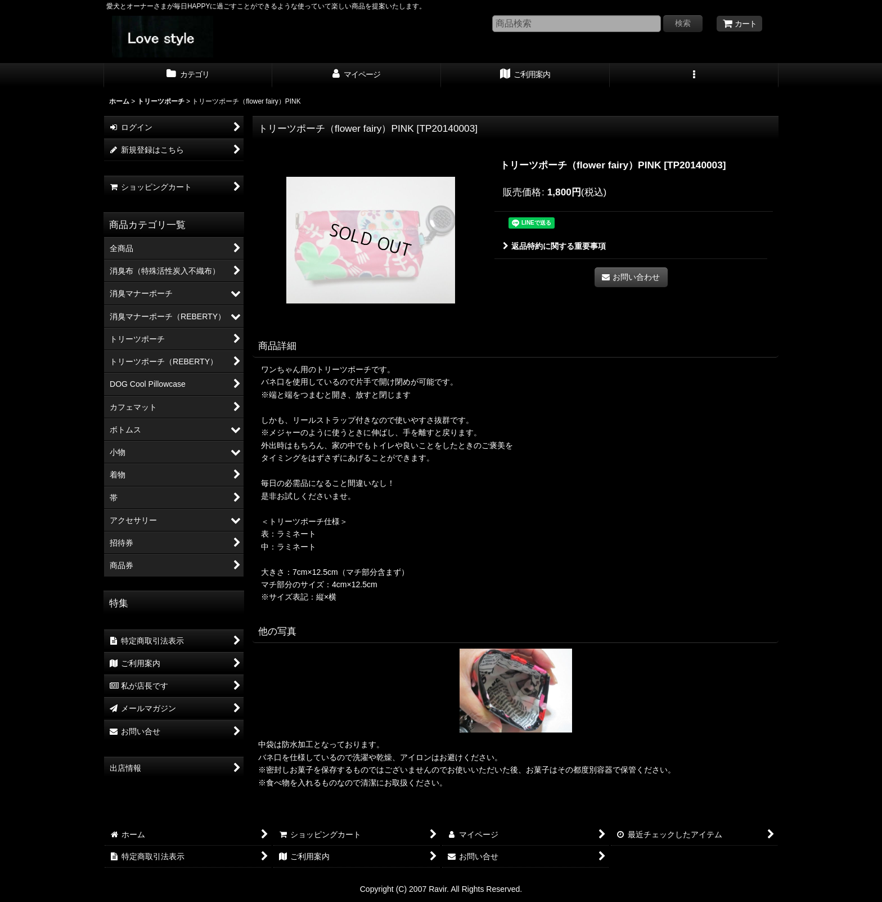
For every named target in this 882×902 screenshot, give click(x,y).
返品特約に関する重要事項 (554, 246)
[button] (694, 75)
